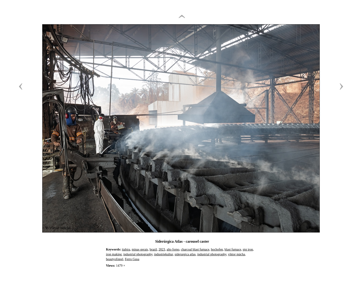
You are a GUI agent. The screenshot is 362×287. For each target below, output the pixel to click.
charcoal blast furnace (195, 249)
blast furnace (233, 249)
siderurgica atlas (185, 254)
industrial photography (137, 254)
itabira (126, 249)
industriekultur (163, 254)
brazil (153, 249)
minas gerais (140, 249)
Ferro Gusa (132, 259)
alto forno (173, 249)
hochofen (217, 249)
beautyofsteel (114, 259)
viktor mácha (236, 254)
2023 (162, 249)
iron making (114, 254)
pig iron (248, 249)
